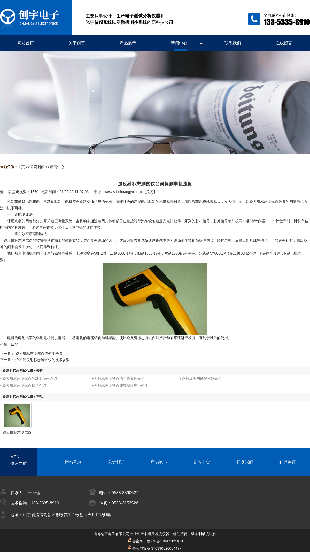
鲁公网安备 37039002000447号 (155, 548)
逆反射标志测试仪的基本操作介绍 (30, 379)
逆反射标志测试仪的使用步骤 (39, 353)
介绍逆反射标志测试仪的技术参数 (43, 360)
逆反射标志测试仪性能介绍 (200, 379)
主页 (21, 167)
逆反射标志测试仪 (17, 432)
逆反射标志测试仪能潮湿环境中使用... (120, 386)
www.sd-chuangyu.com (123, 192)
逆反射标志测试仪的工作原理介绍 (117, 379)
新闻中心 (57, 167)
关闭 (149, 192)
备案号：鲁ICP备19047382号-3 (155, 541)
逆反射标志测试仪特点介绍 (24, 386)
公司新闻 (37, 167)
